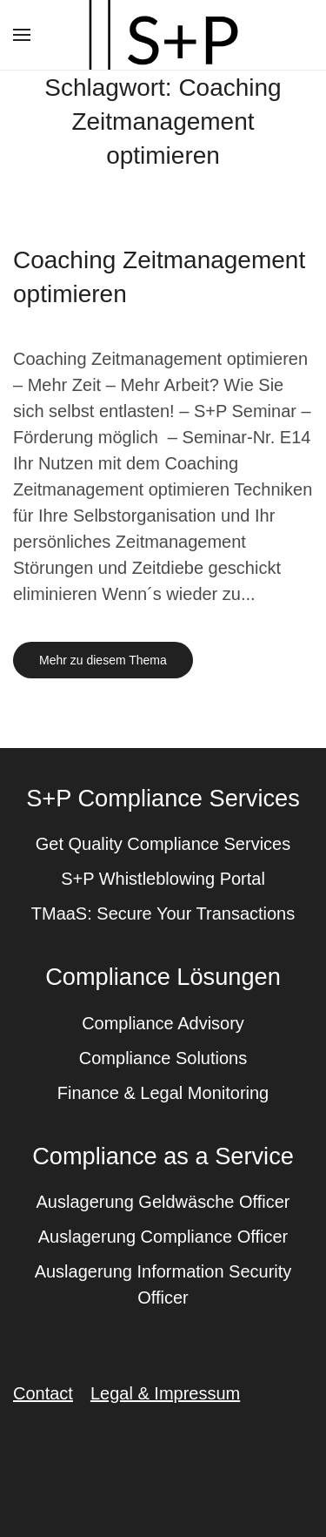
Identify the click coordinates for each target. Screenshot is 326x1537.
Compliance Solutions (163, 1058)
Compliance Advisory (163, 1023)
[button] (21, 35)
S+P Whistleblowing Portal (163, 878)
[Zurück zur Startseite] (163, 35)
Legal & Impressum (165, 1393)
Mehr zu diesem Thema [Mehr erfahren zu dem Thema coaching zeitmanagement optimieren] (103, 660)
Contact (43, 1393)
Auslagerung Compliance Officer (163, 1236)
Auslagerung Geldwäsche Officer (162, 1201)
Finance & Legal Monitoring (163, 1092)
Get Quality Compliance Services (163, 843)
